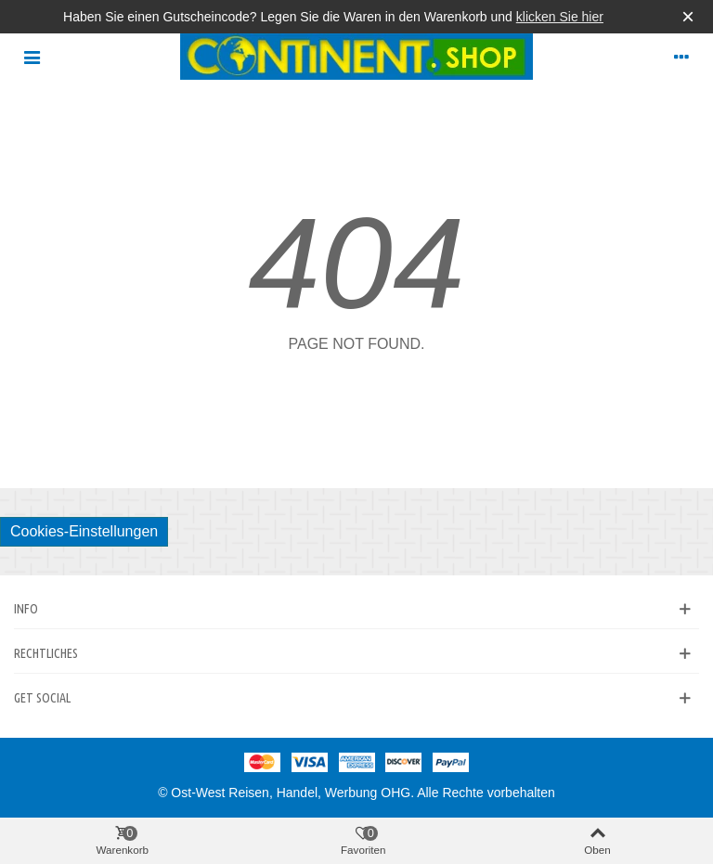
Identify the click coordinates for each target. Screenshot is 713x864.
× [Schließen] (687, 16)
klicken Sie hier (559, 16)
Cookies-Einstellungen (84, 531)
